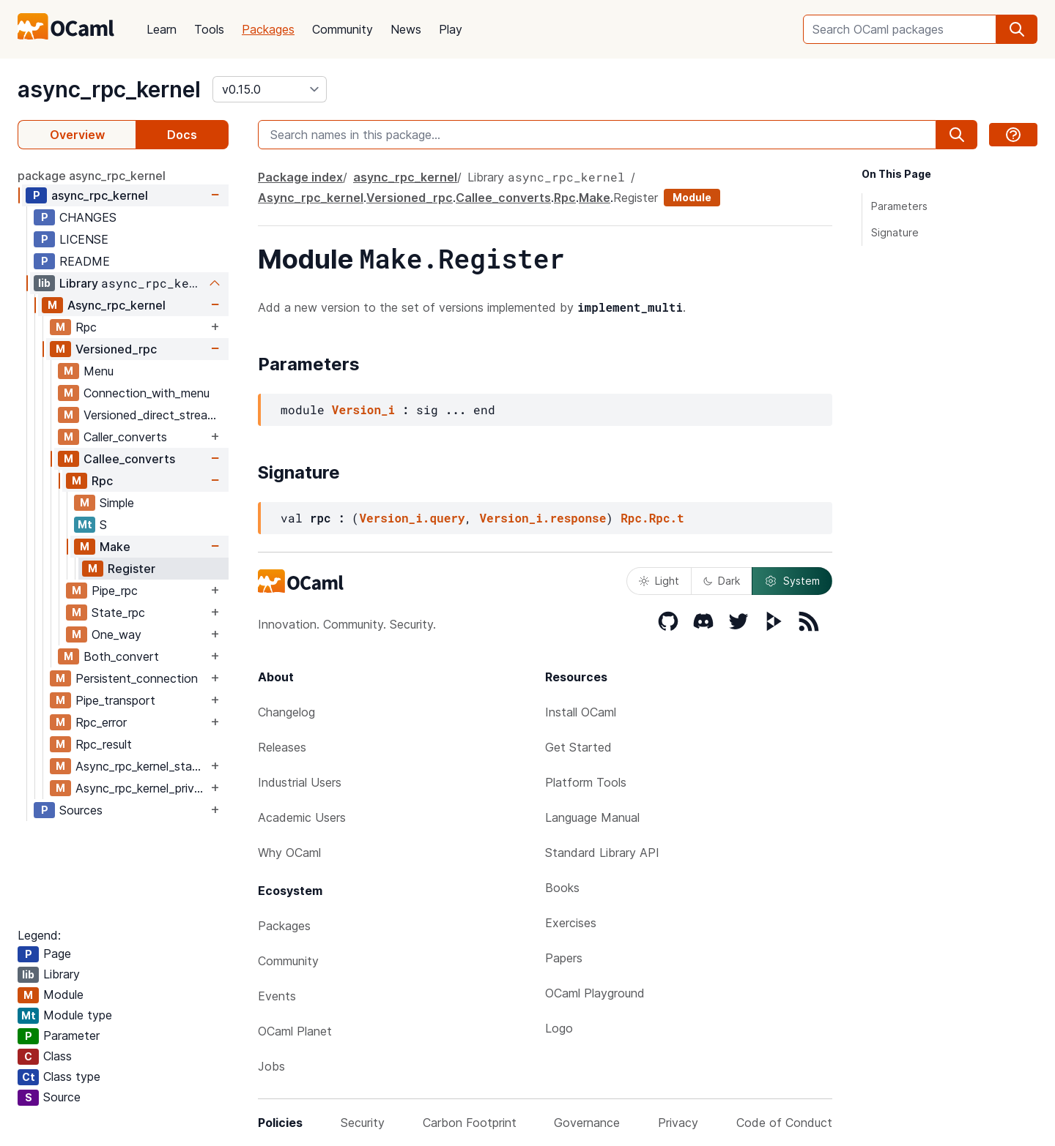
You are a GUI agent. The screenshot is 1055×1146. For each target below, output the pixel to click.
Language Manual (592, 817)
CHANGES (87, 217)
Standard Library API (602, 852)
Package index (300, 177)
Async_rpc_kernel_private (141, 788)
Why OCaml (289, 852)
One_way (116, 634)
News (405, 29)
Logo (559, 1028)
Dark (721, 580)
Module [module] (692, 197)
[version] (269, 89)
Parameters (899, 206)
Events (277, 996)
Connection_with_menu (147, 393)
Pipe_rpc (115, 590)
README (84, 261)
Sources (81, 810)
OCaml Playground (595, 993)
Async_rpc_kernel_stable (141, 766)
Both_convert (121, 656)
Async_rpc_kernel (116, 305)
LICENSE (83, 239)
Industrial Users (299, 782)
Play (450, 29)
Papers (563, 958)
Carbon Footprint (470, 1122)
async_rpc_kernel (109, 89)
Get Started (578, 747)
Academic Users (302, 817)
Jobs (271, 1066)
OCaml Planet (295, 1031)
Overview (77, 134)
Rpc (86, 327)
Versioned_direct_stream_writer (156, 415)
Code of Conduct (784, 1122)
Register (131, 568)
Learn (162, 29)
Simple (117, 502)
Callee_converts (129, 459)
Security (363, 1122)
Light (659, 580)
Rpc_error (101, 722)
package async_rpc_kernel (92, 175)
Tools (209, 29)
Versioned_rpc (116, 349)
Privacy (678, 1122)
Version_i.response (542, 517)
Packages (268, 29)
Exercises (570, 922)
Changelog (286, 712)
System (792, 581)
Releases (282, 747)
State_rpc (118, 612)
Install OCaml (580, 712)
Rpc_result (103, 744)
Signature (895, 232)
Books (562, 887)
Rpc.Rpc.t (652, 517)
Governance (587, 1122)
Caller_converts (125, 437)
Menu (99, 371)
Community (342, 29)
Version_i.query (411, 517)
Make (115, 546)
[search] (1016, 29)
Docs (182, 134)
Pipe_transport (115, 700)
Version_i (363, 409)
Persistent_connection (136, 678)
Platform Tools (585, 782)
